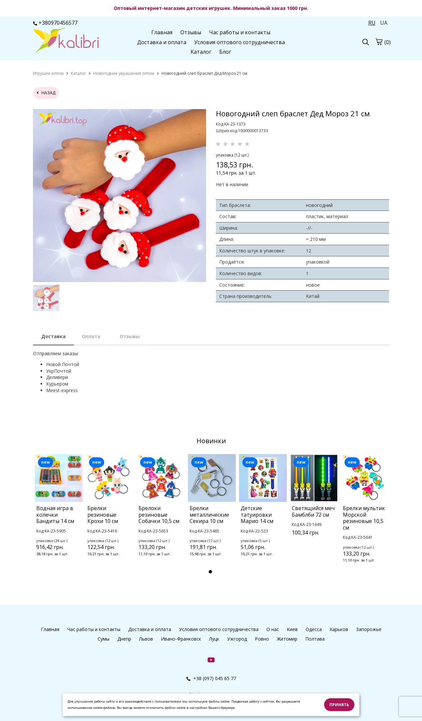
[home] (48, 73)
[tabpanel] (58, 513)
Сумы (103, 639)
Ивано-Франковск (181, 639)
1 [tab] (210, 571)
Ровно (262, 639)
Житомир (287, 639)
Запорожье (368, 629)
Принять (339, 704)
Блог (225, 51)
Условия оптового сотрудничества (239, 42)
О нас (272, 629)
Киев (292, 629)
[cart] (379, 41)
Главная (161, 32)
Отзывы (190, 32)
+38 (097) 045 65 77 (211, 678)
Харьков (339, 629)
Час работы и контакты (239, 32)
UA (383, 22)
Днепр (124, 639)
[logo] (66, 41)
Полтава (315, 639)
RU (372, 22)
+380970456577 (55, 22)
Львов (146, 639)
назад (46, 93)
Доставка (53, 336)
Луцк (214, 639)
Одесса (314, 629)
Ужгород (237, 639)
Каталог (201, 51)
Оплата (91, 336)
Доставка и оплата (161, 42)
